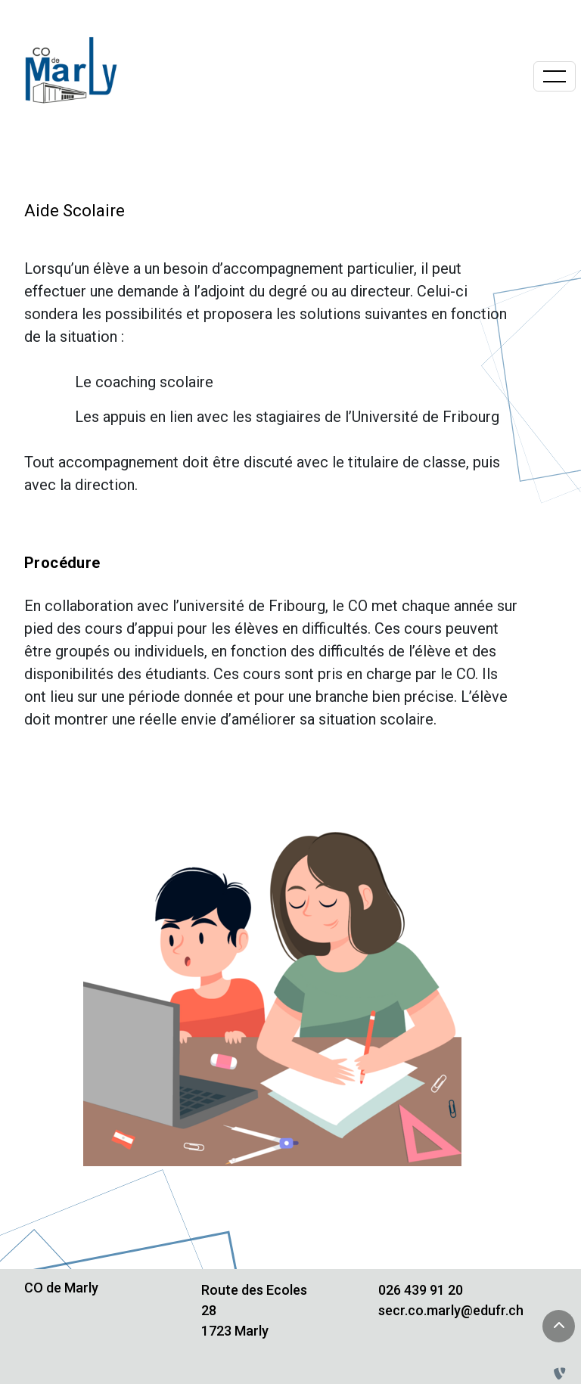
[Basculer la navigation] (554, 76)
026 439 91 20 (420, 1290)
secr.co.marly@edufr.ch (451, 1310)
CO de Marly (61, 1288)
